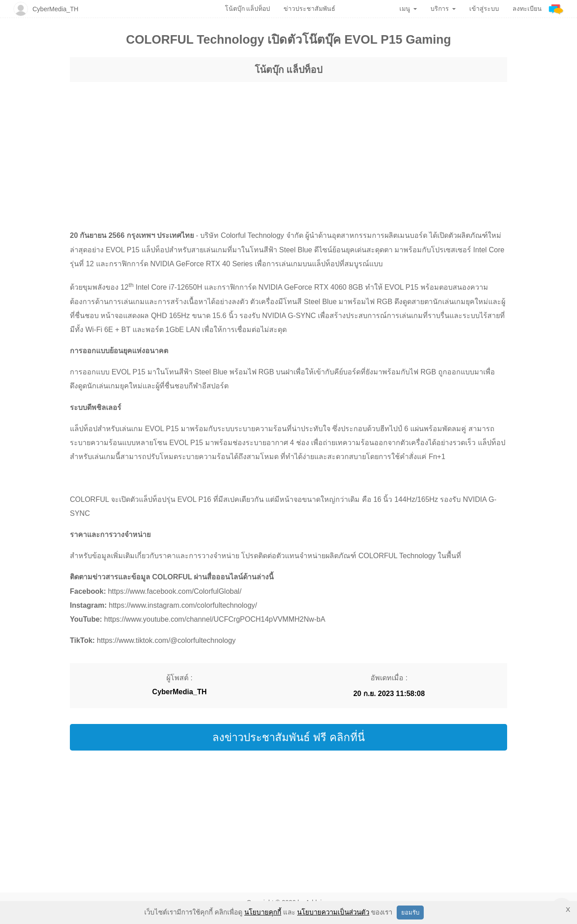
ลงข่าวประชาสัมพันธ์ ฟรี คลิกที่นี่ (288, 737)
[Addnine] (556, 8)
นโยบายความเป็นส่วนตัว (333, 912)
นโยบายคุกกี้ (262, 912)
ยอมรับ (410, 912)
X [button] (568, 909)
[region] (288, 147)
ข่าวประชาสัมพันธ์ (309, 8)
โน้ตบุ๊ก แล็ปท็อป (289, 69)
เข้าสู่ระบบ (484, 8)
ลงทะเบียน (527, 8)
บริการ (443, 8)
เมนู (408, 8)
